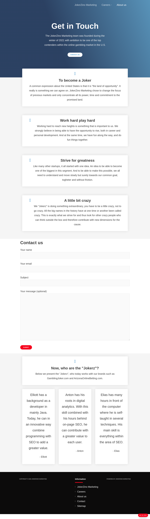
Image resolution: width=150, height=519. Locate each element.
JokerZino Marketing (86, 5)
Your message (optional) (75, 318)
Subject (75, 282)
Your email (75, 268)
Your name (75, 253)
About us (121, 5)
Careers (106, 5)
